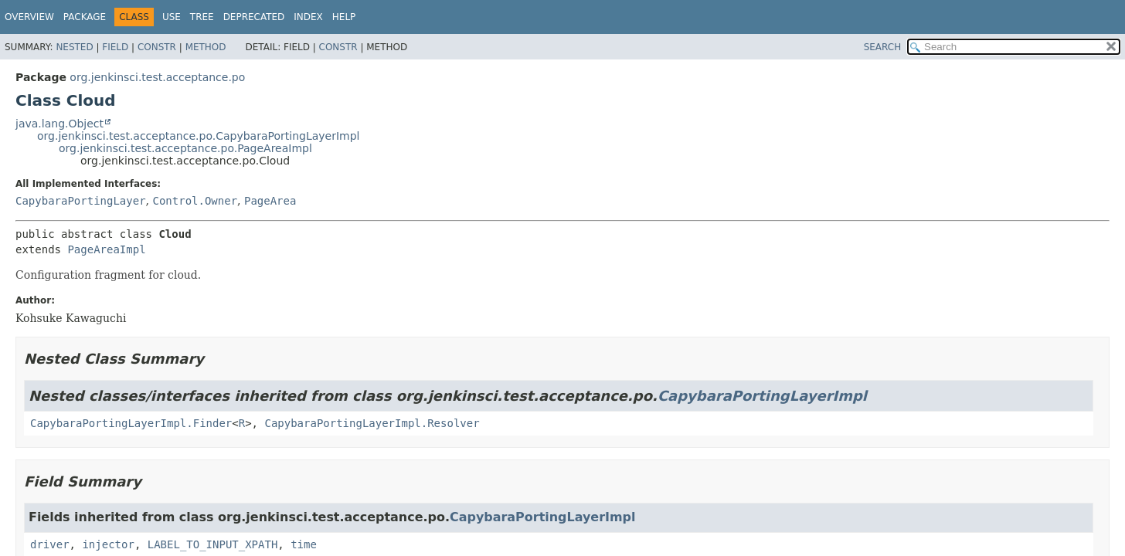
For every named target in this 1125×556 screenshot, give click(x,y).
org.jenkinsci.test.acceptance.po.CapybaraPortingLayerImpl (198, 136)
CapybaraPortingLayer (80, 201)
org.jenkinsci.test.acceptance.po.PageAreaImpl (185, 148)
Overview (29, 17)
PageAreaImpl (106, 249)
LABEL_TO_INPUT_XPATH (213, 544)
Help (344, 17)
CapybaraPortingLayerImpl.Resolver (371, 423)
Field (115, 47)
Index (308, 17)
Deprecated (254, 17)
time (304, 544)
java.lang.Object (59, 123)
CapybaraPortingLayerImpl (762, 396)
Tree (202, 17)
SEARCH (883, 47)
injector (108, 544)
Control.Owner (194, 201)
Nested (74, 47)
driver (50, 544)
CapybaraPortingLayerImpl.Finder (131, 423)
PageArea (270, 201)
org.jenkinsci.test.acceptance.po (157, 77)
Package (84, 17)
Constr (157, 47)
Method (205, 47)
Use (171, 17)
